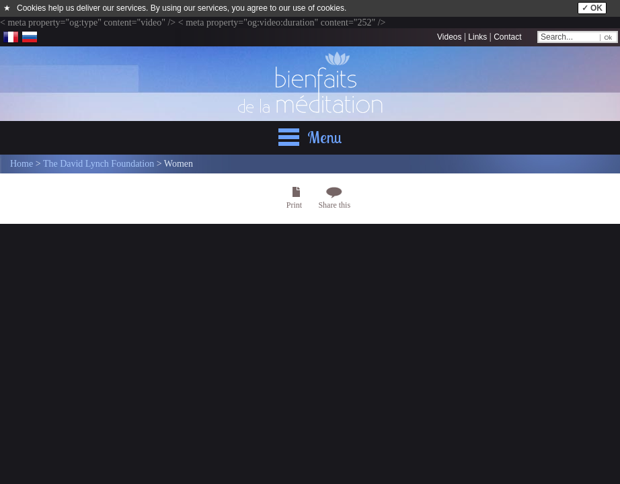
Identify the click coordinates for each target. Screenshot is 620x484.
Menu (324, 137)
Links (477, 37)
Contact (507, 37)
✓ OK (592, 8)
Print (294, 205)
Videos (449, 37)
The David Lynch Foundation (98, 164)
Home (21, 164)
